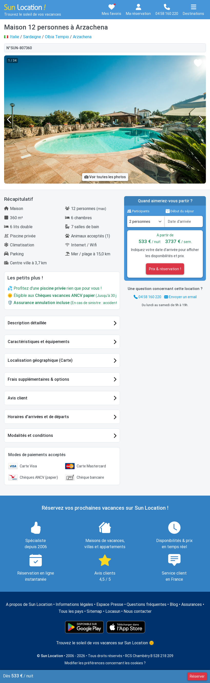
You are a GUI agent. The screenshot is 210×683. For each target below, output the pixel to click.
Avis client (17, 398)
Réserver (197, 676)
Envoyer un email (180, 297)
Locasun (112, 611)
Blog (174, 604)
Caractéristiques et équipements (38, 341)
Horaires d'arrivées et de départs (38, 416)
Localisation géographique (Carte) (40, 360)
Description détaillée (27, 322)
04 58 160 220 (147, 297)
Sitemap (94, 611)
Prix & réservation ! (165, 269)
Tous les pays (70, 611)
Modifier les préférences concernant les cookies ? (105, 663)
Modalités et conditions (30, 435)
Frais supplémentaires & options (38, 379)
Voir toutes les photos (105, 177)
